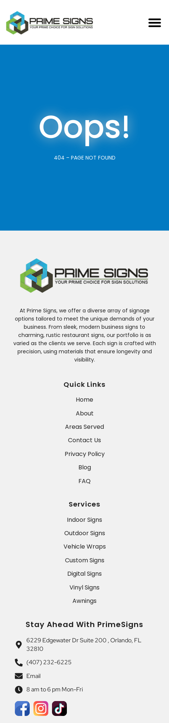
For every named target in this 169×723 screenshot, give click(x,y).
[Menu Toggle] (154, 22)
